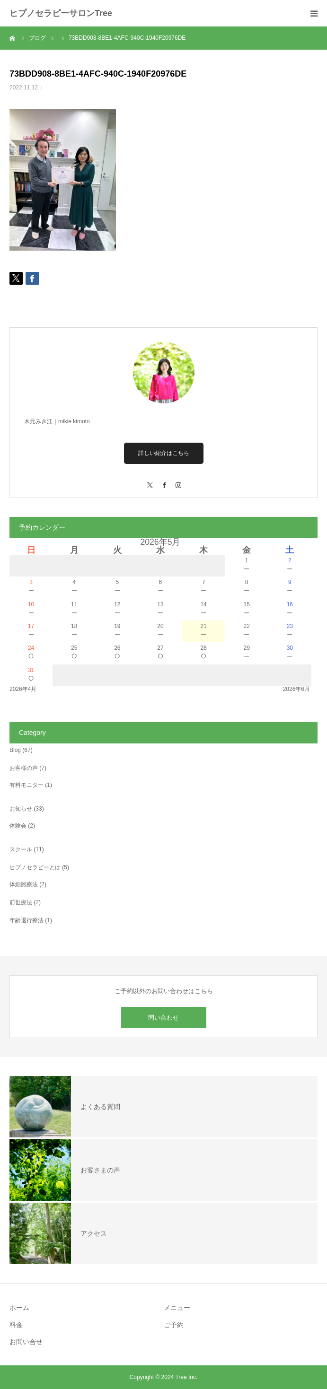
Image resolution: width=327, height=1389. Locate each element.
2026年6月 (296, 689)
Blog (15, 750)
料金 (16, 1324)
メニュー (177, 1307)
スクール (20, 849)
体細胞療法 (23, 884)
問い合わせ (163, 1017)
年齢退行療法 (26, 920)
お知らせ (20, 808)
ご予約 (174, 1324)
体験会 (18, 825)
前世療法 (20, 902)
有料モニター (26, 785)
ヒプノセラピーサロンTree (60, 13)
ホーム (19, 1307)
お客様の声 (23, 768)
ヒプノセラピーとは (35, 867)
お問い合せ (26, 1341)
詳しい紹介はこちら (163, 453)
